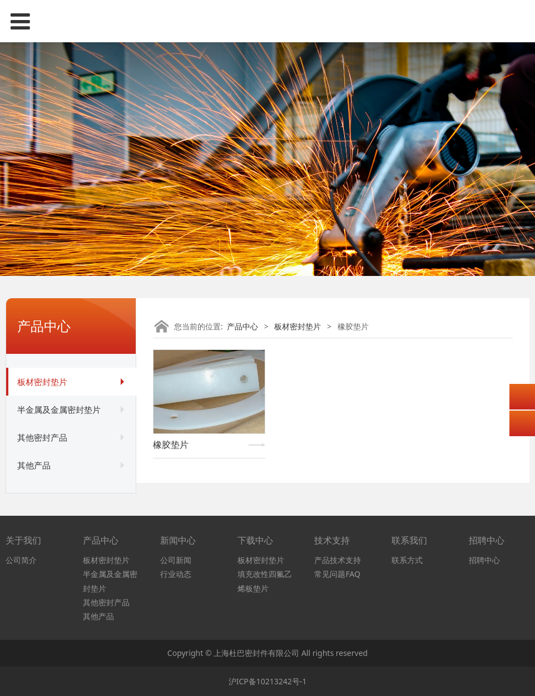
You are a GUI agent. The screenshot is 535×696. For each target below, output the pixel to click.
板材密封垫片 (42, 381)
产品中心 (242, 326)
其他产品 (34, 465)
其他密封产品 (42, 437)
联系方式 (407, 560)
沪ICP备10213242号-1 (268, 681)
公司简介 (21, 560)
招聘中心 (484, 560)
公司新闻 (175, 560)
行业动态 (175, 574)
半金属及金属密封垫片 (59, 409)
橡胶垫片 (171, 444)
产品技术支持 (337, 560)
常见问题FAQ (337, 574)
